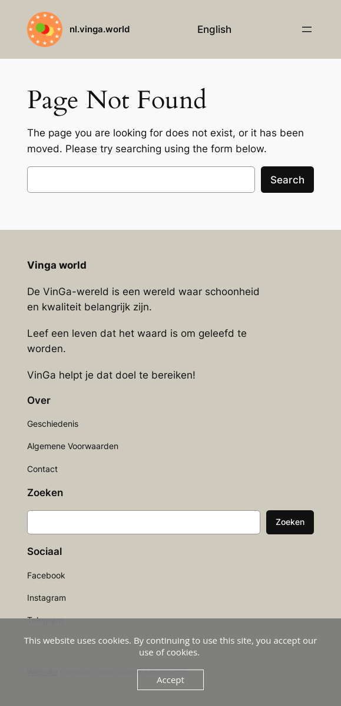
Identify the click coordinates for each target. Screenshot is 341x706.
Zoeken (290, 522)
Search (287, 180)
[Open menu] (307, 29)
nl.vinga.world (99, 29)
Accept (170, 679)
